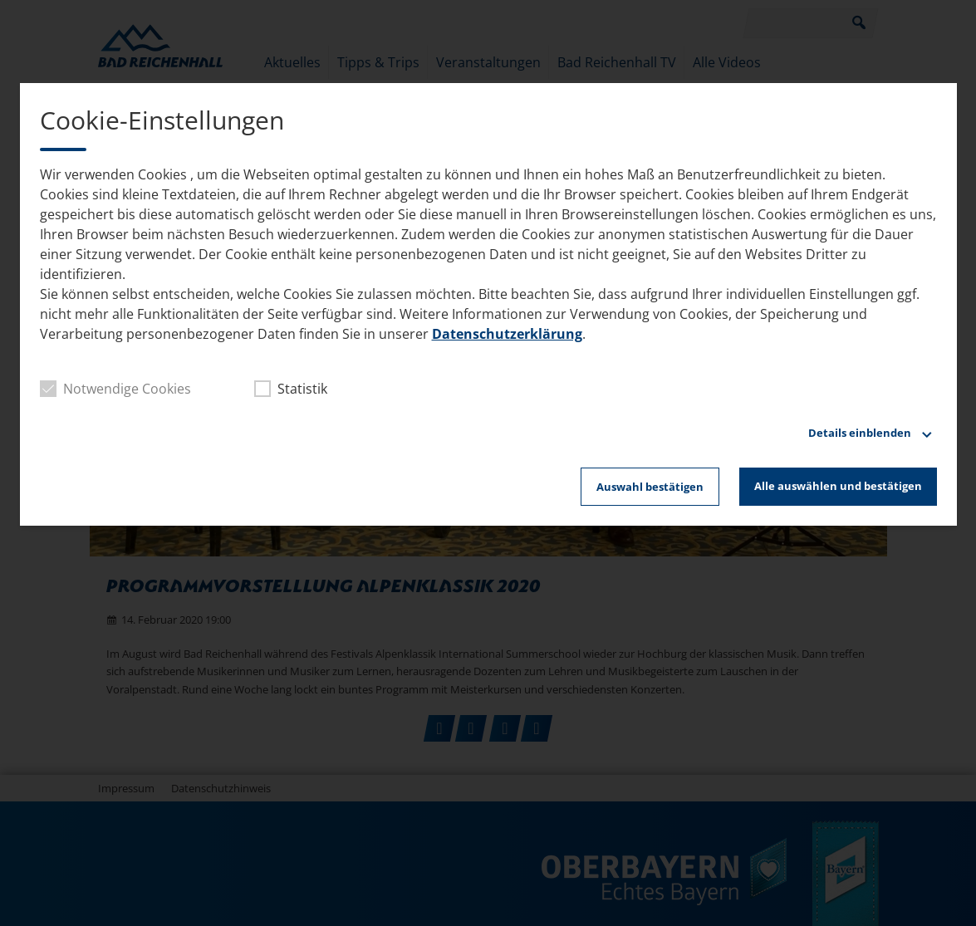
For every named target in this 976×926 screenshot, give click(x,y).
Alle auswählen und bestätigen (838, 485)
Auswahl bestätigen (650, 486)
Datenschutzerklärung (507, 334)
